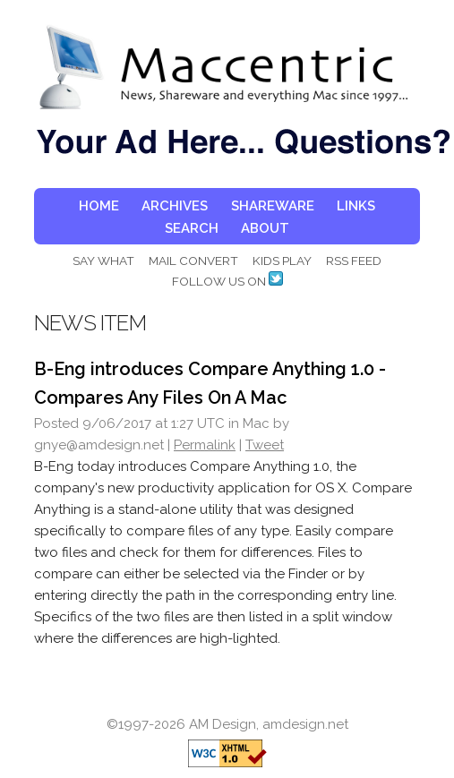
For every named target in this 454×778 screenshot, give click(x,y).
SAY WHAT (103, 260)
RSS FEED (353, 260)
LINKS (356, 206)
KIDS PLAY (282, 260)
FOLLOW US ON (227, 281)
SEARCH (191, 228)
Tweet (264, 445)
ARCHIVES (174, 206)
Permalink (205, 445)
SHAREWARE (272, 206)
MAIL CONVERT (193, 260)
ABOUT (265, 228)
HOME (99, 206)
